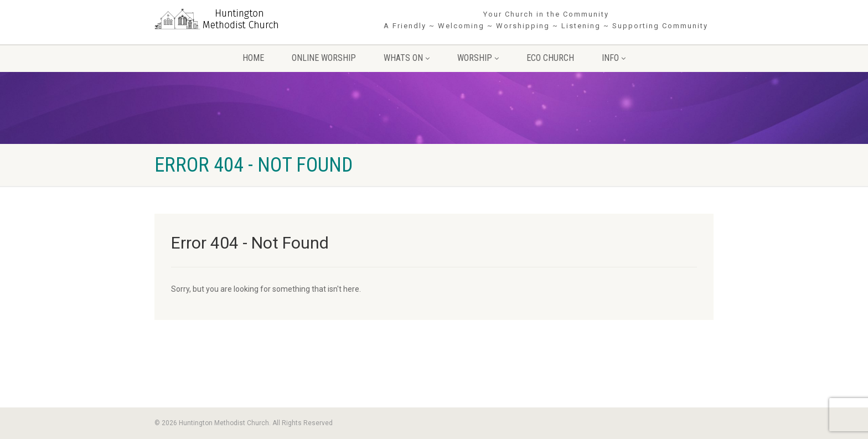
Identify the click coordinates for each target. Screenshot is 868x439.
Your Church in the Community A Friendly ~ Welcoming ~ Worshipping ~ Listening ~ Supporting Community (546, 20)
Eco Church (550, 58)
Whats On (407, 58)
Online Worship (324, 58)
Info (614, 58)
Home (253, 58)
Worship (478, 58)
